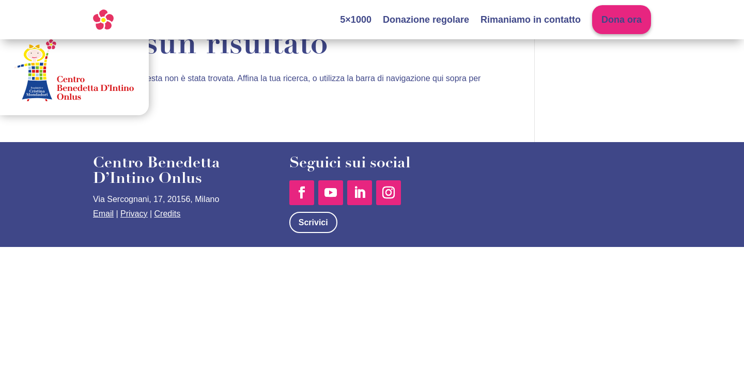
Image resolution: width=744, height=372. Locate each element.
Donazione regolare (426, 19)
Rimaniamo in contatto (531, 19)
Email (103, 213)
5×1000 (355, 19)
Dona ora (621, 19)
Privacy (133, 213)
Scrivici (313, 222)
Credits (167, 213)
